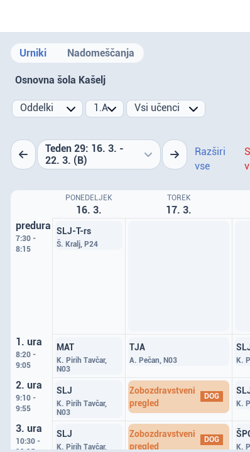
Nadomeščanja (100, 53)
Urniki (32, 53)
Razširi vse (210, 159)
